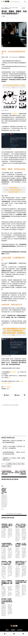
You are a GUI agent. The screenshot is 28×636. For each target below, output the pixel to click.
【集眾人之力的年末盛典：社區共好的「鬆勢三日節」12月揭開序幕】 (14, 447)
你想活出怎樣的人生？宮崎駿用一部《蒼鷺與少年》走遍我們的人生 (20, 563)
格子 (10, 383)
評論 (19, 463)
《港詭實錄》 (14, 113)
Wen (4, 16)
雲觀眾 (9, 466)
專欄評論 (6, 7)
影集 (14, 463)
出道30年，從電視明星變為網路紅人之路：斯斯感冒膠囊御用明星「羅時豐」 (6, 583)
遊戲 (23, 463)
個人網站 (21, 381)
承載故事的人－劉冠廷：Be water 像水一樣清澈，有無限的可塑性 (6, 563)
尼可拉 (11, 372)
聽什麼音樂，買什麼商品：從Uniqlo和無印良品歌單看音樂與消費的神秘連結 (6, 601)
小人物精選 (9, 463)
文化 (2, 485)
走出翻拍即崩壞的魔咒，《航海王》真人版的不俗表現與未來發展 (14, 453)
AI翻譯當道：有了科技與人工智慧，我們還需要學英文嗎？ (20, 545)
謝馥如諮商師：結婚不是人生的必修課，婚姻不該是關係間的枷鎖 (14, 441)
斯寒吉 (15, 372)
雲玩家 (3, 466)
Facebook (3, 383)
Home (2, 7)
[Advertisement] (14, 420)
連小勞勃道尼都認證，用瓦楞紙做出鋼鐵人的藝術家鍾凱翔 (20, 582)
